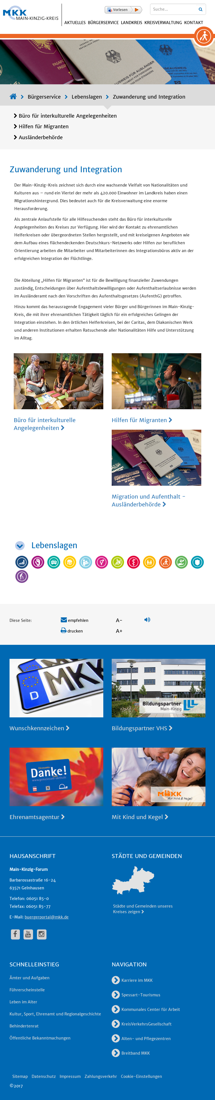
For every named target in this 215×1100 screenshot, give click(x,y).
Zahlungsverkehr (101, 1076)
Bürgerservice (103, 22)
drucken (72, 631)
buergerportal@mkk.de (47, 917)
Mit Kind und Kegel (140, 816)
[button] (123, 9)
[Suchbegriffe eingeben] (178, 9)
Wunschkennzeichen (40, 728)
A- (119, 620)
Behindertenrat (24, 1026)
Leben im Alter (23, 1001)
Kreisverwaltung (163, 22)
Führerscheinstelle (27, 989)
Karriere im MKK (132, 980)
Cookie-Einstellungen (141, 1076)
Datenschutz (44, 1076)
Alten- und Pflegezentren (141, 1038)
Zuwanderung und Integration (149, 97)
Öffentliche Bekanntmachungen (40, 1038)
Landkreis (131, 22)
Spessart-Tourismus (136, 994)
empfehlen (74, 620)
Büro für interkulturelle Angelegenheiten (68, 116)
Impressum (70, 1076)
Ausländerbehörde (41, 137)
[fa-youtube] (28, 934)
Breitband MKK (131, 1053)
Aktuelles (75, 22)
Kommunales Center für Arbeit (146, 1009)
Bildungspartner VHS (142, 728)
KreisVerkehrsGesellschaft (142, 1024)
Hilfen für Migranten (44, 126)
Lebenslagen (87, 97)
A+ (119, 631)
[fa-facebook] (15, 934)
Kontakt (193, 22)
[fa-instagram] (41, 934)
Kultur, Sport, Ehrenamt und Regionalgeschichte (55, 1014)
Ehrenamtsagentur (37, 816)
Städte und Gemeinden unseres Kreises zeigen (143, 909)
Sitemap (20, 1076)
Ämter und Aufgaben (30, 977)
